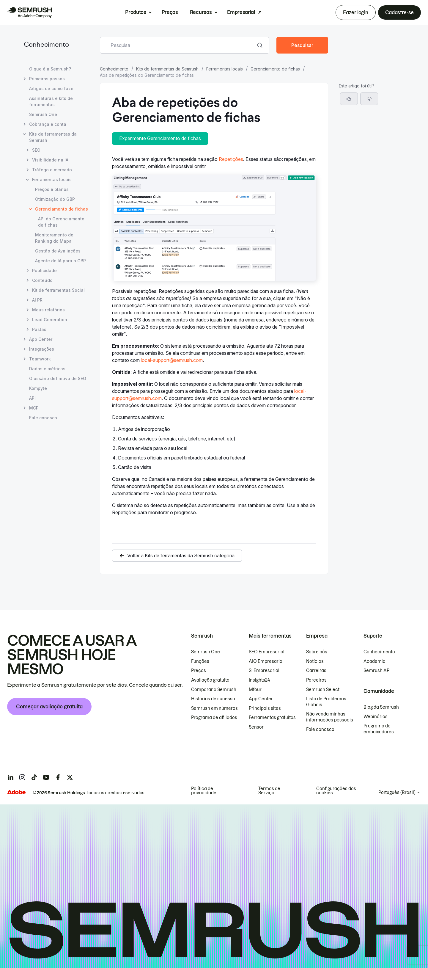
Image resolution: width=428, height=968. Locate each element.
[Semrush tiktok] (34, 777)
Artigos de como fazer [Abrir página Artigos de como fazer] (52, 88)
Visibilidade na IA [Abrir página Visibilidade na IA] (50, 160)
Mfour (255, 689)
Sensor (256, 727)
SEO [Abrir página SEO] (36, 150)
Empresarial (241, 12)
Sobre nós (316, 651)
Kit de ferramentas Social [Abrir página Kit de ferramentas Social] (58, 290)
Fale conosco (320, 729)
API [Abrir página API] (32, 398)
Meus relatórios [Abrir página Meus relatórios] (48, 310)
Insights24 (259, 680)
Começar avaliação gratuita (49, 706)
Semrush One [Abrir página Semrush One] (43, 114)
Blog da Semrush (381, 707)
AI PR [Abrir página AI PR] (37, 300)
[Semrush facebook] (58, 777)
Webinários (376, 716)
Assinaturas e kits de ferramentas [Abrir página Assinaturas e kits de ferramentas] (51, 101)
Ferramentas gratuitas (272, 717)
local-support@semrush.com (172, 360)
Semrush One (205, 651)
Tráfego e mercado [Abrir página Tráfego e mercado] (52, 170)
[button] (369, 98)
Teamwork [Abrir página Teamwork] (40, 359)
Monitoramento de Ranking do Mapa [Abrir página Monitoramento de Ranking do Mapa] (54, 238)
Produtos (135, 12)
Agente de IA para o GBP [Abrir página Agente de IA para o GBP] (60, 260)
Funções (200, 661)
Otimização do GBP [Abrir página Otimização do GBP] (55, 199)
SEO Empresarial (266, 651)
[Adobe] (16, 792)
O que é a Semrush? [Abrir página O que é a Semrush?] (50, 68)
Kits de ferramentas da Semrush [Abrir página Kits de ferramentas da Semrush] (53, 137)
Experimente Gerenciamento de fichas (160, 138)
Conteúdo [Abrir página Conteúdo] (42, 280)
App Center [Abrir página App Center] (40, 339)
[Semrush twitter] (70, 777)
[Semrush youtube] (46, 777)
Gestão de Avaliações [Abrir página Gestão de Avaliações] (58, 250)
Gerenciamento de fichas (275, 68)
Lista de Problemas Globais (326, 701)
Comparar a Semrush (213, 689)
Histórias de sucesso (213, 698)
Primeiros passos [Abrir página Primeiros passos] (47, 79)
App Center (261, 698)
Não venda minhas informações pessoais (329, 717)
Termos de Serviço (269, 790)
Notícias (315, 661)
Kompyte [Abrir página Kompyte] (38, 388)
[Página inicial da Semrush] (29, 12)
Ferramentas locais (224, 68)
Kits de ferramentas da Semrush (167, 68)
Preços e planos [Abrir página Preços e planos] (52, 189)
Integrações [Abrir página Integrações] (41, 349)
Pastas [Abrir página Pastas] (39, 329)
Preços (170, 12)
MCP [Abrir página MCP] (34, 408)
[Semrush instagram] (22, 777)
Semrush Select (322, 689)
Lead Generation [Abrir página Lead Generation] (49, 319)
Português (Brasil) (397, 792)
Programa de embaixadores (379, 729)
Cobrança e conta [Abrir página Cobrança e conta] (47, 124)
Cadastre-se (399, 12)
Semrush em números (214, 708)
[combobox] (178, 45)
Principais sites (265, 708)
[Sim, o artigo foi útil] (349, 98)
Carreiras (316, 670)
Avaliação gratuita (210, 680)
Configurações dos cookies (336, 790)
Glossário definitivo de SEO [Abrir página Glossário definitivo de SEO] (57, 378)
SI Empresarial (264, 670)
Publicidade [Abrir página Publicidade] (44, 270)
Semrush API (377, 670)
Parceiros (316, 680)
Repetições (231, 159)
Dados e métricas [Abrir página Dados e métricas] (47, 368)
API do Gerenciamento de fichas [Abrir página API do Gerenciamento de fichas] (61, 222)
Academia (374, 661)
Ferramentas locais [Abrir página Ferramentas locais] (52, 179)
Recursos (201, 12)
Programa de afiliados (214, 717)
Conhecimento (46, 45)
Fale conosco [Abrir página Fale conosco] (43, 417)
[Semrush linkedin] (10, 777)
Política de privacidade (203, 790)
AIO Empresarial (266, 661)
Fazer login (355, 12)
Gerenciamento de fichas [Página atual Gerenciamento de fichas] (61, 208)
